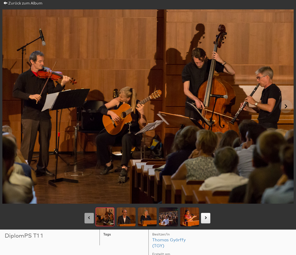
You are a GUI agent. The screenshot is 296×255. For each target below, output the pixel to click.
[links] (89, 218)
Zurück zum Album (23, 3)
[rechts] (205, 218)
